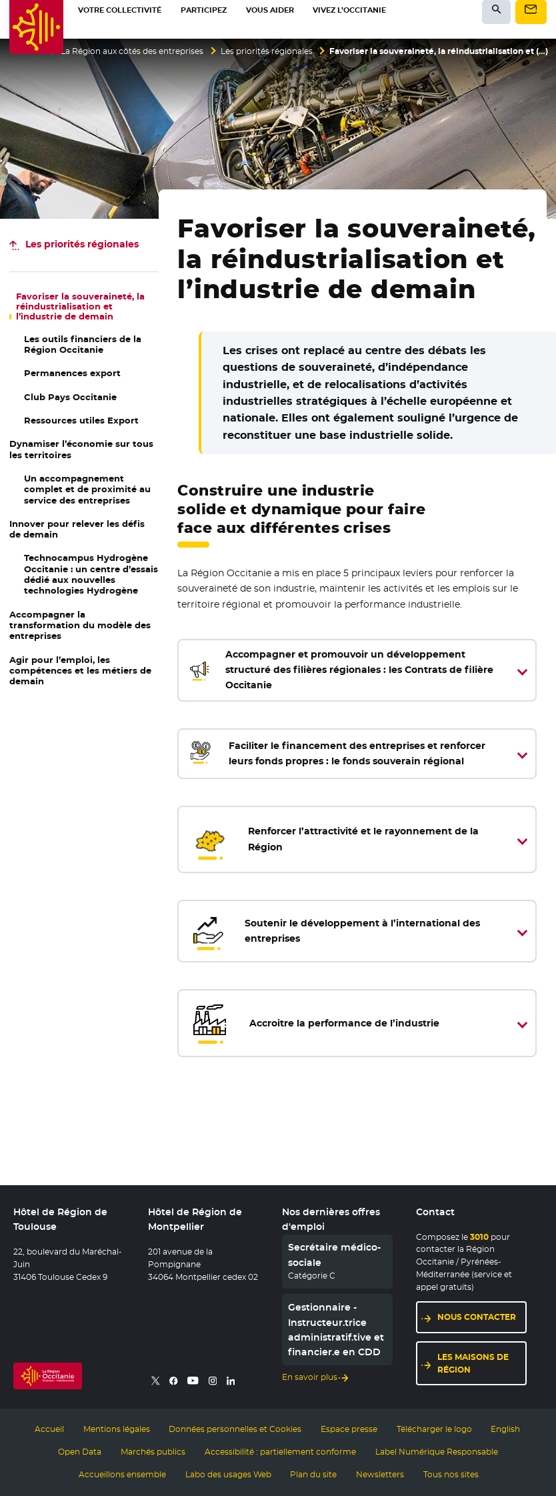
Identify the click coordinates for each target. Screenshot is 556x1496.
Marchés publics (153, 1452)
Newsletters (380, 1474)
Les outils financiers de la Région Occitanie (82, 344)
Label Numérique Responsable (436, 1452)
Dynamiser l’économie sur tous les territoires (81, 449)
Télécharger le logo (434, 1429)
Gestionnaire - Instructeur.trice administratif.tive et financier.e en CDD (336, 1329)
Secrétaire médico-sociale (334, 1254)
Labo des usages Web (228, 1474)
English (505, 1429)
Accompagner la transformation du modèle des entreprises (80, 626)
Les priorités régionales (267, 51)
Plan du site (313, 1474)
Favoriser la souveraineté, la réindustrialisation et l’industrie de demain (80, 306)
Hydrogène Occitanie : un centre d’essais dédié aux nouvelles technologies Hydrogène (91, 574)
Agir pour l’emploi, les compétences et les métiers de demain (80, 671)
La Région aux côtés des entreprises (132, 51)
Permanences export (72, 373)
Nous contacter (476, 1317)
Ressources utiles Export (81, 421)
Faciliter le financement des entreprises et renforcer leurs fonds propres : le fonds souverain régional (335, 754)
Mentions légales (116, 1429)
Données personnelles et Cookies (235, 1429)
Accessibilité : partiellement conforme (280, 1452)
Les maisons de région (473, 1363)
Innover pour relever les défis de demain (77, 529)
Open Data (79, 1452)
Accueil (49, 1429)
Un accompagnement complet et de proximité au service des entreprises (87, 490)
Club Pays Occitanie (70, 397)
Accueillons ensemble (122, 1474)
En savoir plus (309, 1377)
